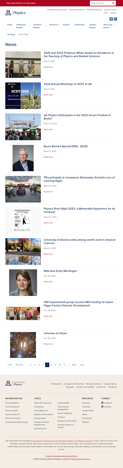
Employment (56, 384)
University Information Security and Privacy (61, 456)
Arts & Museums (41, 410)
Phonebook (87, 418)
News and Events (108, 26)
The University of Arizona (80, 459)
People (66, 24)
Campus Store (40, 418)
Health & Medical (65, 413)
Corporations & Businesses (16, 422)
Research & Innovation (67, 421)
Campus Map (87, 410)
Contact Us (101, 387)
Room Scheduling (94, 10)
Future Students (12, 403)
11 (64, 365)
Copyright (70, 387)
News (84, 414)
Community (79, 24)
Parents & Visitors (12, 418)
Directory (86, 403)
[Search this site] (100, 3)
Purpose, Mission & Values (66, 426)
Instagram (108, 403)
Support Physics (92, 26)
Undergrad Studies (21, 26)
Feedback (112, 387)
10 (60, 365)
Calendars (86, 407)
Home (9, 24)
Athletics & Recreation (43, 414)
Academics (38, 407)
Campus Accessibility (85, 387)
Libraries (61, 417)
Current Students (12, 407)
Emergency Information (74, 384)
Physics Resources (77, 10)
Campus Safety (110, 384)
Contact (113, 13)
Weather (85, 422)
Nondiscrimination (93, 384)
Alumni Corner (110, 10)
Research (54, 24)
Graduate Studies (37, 26)
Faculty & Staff (11, 410)
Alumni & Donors (12, 414)
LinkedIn (107, 407)
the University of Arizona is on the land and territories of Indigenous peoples (61, 441)
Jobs (106, 13)
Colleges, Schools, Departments (42, 423)
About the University (42, 403)
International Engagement (63, 408)
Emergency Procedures (57, 10)
